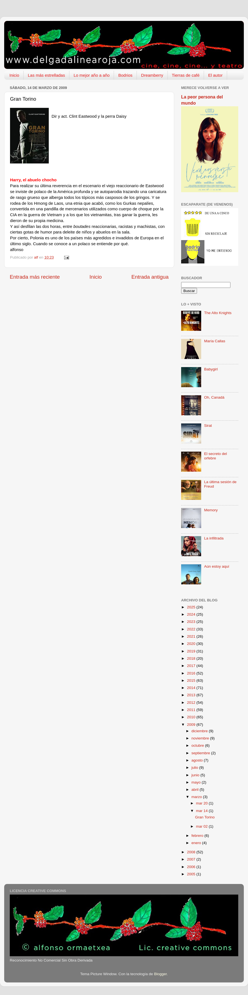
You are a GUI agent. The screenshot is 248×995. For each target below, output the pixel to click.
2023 (191, 622)
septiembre (201, 753)
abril (195, 789)
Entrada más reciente (35, 277)
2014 (191, 688)
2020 (191, 644)
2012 (191, 702)
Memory (211, 510)
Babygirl (211, 369)
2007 (191, 859)
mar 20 (202, 803)
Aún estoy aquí (216, 566)
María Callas (214, 341)
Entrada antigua (150, 277)
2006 (191, 867)
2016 (191, 673)
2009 (191, 724)
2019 (191, 651)
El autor (215, 75)
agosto (197, 760)
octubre (198, 745)
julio (195, 767)
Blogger (160, 974)
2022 (191, 629)
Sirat (208, 425)
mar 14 (202, 811)
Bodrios (125, 75)
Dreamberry (152, 75)
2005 (191, 874)
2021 (191, 636)
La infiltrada (213, 538)
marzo (197, 797)
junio (195, 775)
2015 (191, 680)
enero (196, 843)
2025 (191, 607)
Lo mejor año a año (92, 75)
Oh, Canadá (214, 397)
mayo (196, 782)
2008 (191, 852)
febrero (198, 835)
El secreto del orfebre (215, 456)
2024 (191, 614)
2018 (191, 658)
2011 (191, 710)
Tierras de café (186, 75)
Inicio (14, 75)
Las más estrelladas (46, 75)
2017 (191, 666)
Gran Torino (205, 817)
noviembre (200, 738)
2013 (191, 695)
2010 (191, 717)
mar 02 (202, 826)
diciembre (200, 731)
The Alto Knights (217, 313)
